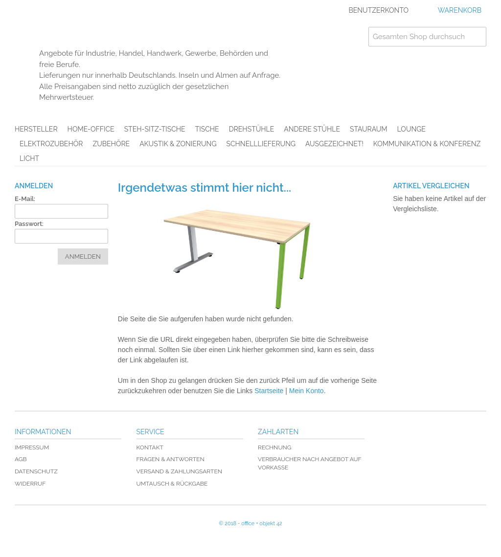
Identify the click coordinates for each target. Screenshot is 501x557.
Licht (29, 158)
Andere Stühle (312, 129)
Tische (207, 129)
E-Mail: (25, 198)
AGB (20, 459)
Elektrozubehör (51, 144)
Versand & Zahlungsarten (179, 471)
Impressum (32, 447)
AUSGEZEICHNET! (334, 144)
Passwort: (29, 223)
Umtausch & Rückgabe (172, 483)
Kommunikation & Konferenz (427, 144)
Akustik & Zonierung (177, 144)
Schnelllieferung (261, 144)
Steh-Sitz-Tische (154, 129)
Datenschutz (36, 471)
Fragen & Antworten (171, 459)
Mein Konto (306, 391)
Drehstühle (251, 129)
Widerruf (30, 483)
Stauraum (368, 129)
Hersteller (36, 129)
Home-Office (91, 129)
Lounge (411, 129)
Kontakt (150, 447)
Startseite (268, 391)
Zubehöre (111, 144)
